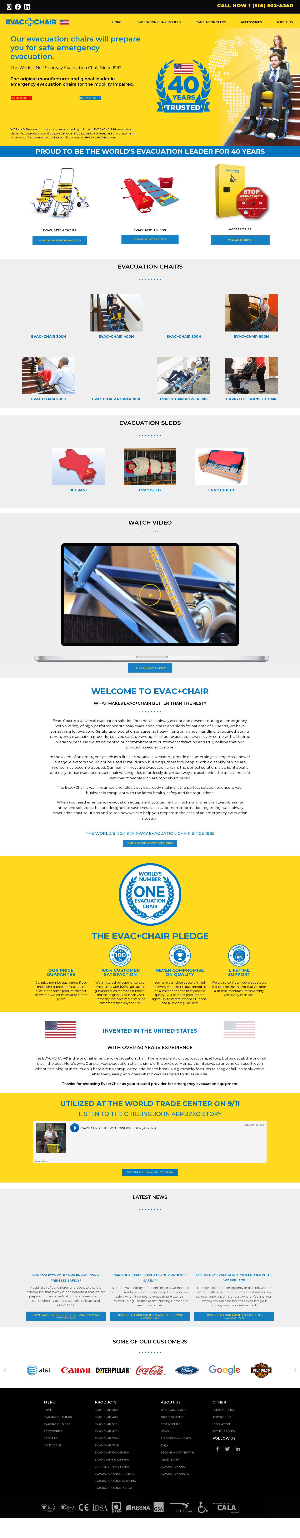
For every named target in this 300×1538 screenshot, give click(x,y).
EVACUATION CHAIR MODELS (158, 22)
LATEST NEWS (150, 1212)
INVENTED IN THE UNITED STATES (150, 1038)
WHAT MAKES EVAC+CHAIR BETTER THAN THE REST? (150, 704)
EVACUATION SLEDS (210, 22)
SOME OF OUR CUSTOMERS (150, 1361)
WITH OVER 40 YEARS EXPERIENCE (150, 1059)
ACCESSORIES (251, 22)
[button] (150, 595)
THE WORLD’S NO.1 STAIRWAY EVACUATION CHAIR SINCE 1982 (150, 835)
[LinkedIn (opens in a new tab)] (27, 7)
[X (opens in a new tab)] (10, 7)
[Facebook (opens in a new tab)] (18, 7)
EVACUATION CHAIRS (59, 231)
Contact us (156, 809)
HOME (117, 22)
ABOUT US (285, 22)
